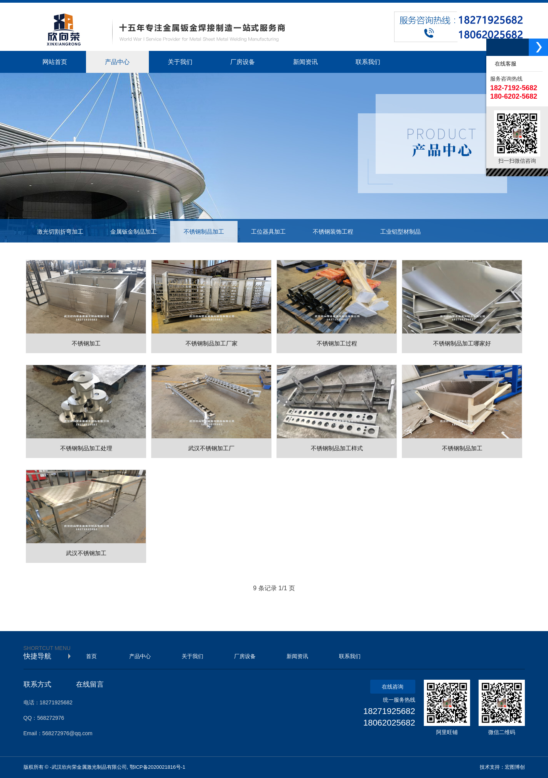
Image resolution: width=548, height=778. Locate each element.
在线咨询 (392, 687)
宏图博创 (515, 767)
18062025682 (389, 722)
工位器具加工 (268, 232)
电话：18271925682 (48, 702)
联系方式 (37, 684)
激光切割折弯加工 (60, 232)
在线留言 (90, 684)
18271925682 (389, 711)
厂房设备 (245, 656)
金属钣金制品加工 (133, 232)
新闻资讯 (297, 656)
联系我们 (350, 656)
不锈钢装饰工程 (333, 232)
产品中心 (140, 656)
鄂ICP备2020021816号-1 (157, 767)
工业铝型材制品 (400, 232)
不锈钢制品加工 (204, 232)
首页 (91, 656)
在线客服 (504, 64)
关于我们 (192, 656)
